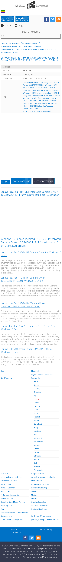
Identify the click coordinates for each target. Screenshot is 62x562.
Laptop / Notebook (39, 509)
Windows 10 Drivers (30, 43)
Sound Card (6, 491)
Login (8, 25)
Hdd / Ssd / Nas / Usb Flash (12, 477)
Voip (2, 509)
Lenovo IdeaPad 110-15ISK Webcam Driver (39, 102)
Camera (31, 111)
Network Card (6, 484)
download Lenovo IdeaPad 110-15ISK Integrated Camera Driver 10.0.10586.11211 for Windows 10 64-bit (41, 90)
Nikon (36, 420)
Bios (2, 371)
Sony (36, 427)
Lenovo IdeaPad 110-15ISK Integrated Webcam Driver (40, 106)
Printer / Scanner (8, 488)
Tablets (34, 491)
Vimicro (37, 445)
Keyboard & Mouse (9, 480)
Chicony (37, 388)
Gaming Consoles (38, 502)
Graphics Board (37, 473)
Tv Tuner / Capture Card (11, 495)
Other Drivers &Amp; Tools (12, 519)
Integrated (47, 111)
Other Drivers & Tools (40, 484)
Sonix (36, 413)
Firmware (4, 473)
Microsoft (38, 438)
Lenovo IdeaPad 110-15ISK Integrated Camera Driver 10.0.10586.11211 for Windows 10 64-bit (41, 85)
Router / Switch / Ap (39, 488)
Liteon (36, 402)
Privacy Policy (46, 529)
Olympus (37, 456)
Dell (35, 463)
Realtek (37, 417)
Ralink (36, 459)
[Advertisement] (31, 144)
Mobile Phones (7, 498)
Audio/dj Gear (6, 505)
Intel (36, 434)
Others (37, 406)
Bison (36, 385)
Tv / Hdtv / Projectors (39, 505)
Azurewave (38, 441)
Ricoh (36, 409)
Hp (35, 395)
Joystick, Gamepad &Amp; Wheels (45, 519)
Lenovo (37, 46)
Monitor (34, 498)
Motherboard (36, 480)
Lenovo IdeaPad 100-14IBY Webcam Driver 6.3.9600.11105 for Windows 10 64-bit (23, 305)
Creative (37, 392)
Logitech (37, 431)
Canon (36, 452)
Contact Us (16, 532)
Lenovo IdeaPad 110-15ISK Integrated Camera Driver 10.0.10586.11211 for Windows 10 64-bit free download (41, 95)
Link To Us (16, 529)
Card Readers (6, 378)
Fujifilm (37, 466)
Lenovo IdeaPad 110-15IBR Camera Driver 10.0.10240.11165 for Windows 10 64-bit (23, 279)
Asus (36, 381)
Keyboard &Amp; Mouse (41, 516)
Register (23, 25)
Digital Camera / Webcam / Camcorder (16, 46)
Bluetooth (35, 371)
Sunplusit (38, 424)
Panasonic (38, 470)
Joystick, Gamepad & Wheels (43, 477)
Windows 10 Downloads (11, 43)
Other (36, 448)
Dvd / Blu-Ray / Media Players (13, 502)
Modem (34, 495)
